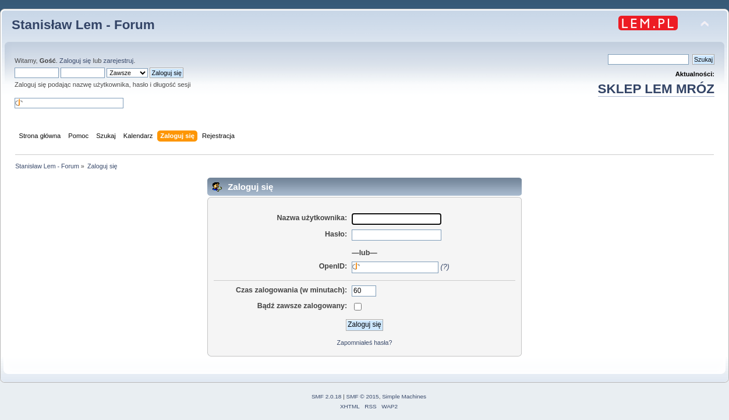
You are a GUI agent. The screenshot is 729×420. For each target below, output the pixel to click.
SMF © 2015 (362, 396)
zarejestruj (119, 60)
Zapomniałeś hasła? (364, 342)
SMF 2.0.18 (327, 396)
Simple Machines (404, 396)
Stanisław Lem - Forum (83, 24)
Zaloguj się (75, 60)
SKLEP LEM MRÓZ (656, 89)
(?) (445, 267)
